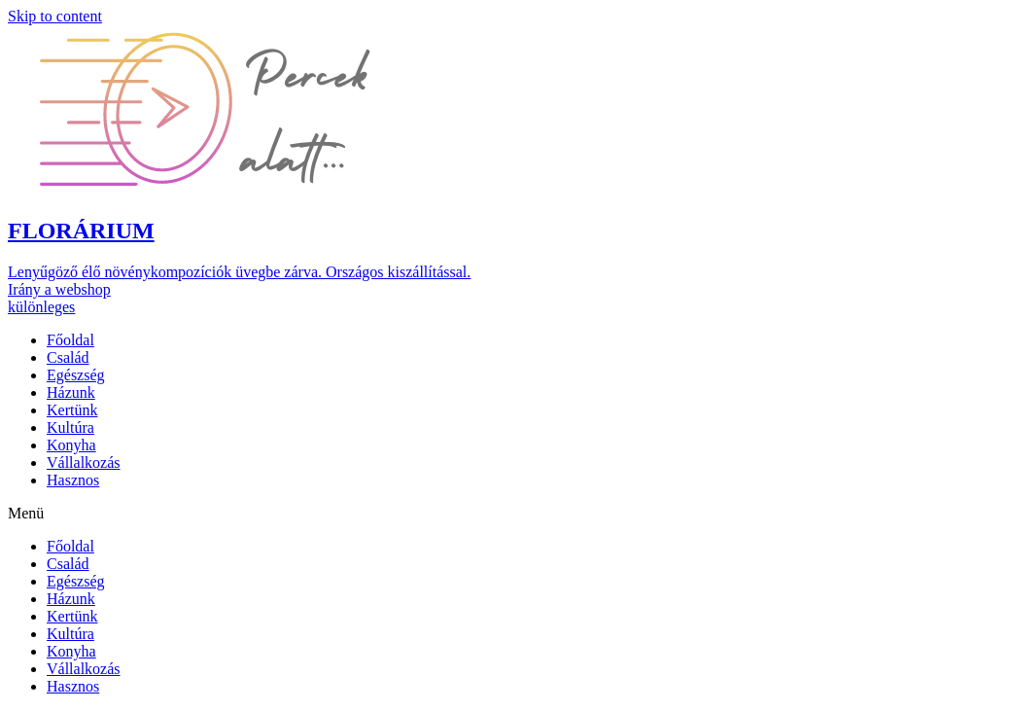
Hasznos (73, 480)
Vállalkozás (84, 462)
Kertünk (72, 410)
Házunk (71, 392)
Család (68, 357)
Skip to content (55, 16)
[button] (251, 110)
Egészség (76, 375)
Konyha (71, 445)
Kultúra (70, 427)
